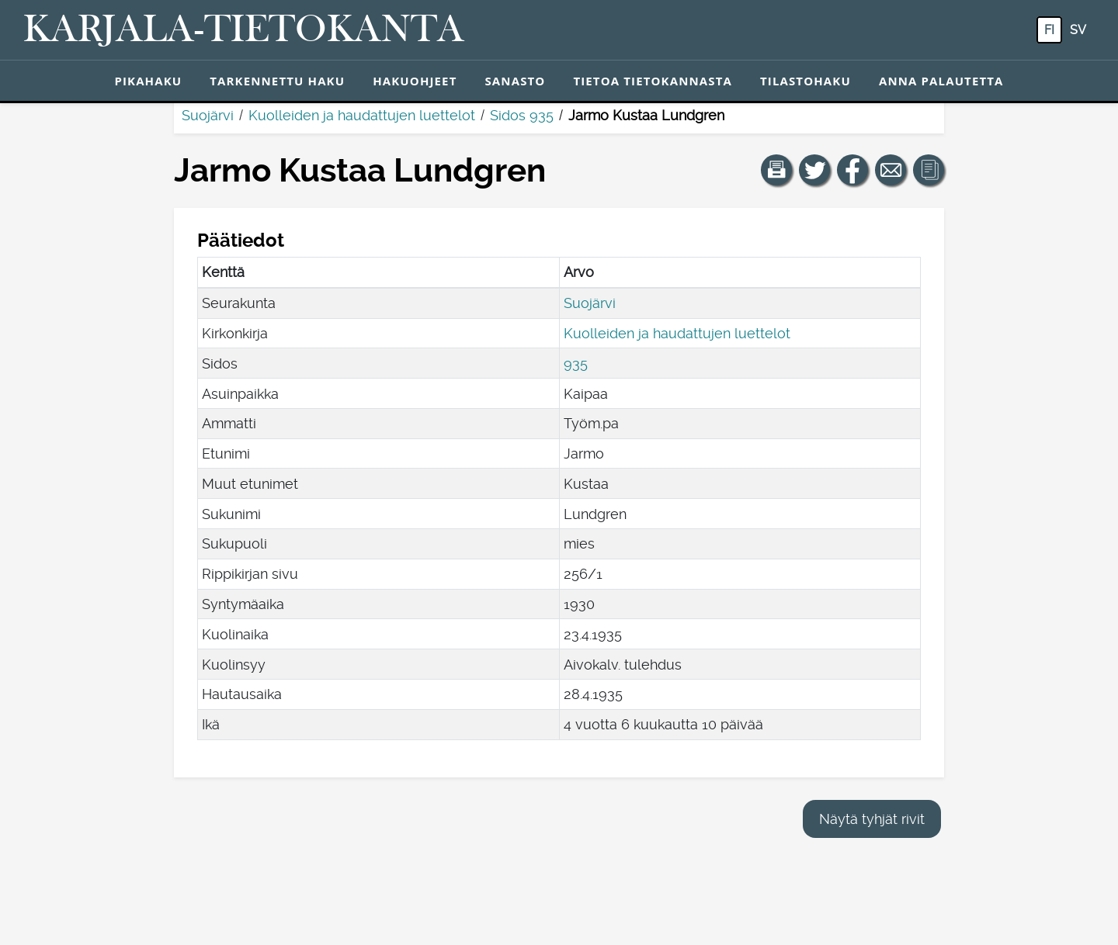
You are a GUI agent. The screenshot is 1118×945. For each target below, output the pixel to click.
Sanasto (514, 80)
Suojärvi (208, 115)
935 (576, 363)
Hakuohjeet (415, 80)
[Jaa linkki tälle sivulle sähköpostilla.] (890, 169)
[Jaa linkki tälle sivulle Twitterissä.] (814, 169)
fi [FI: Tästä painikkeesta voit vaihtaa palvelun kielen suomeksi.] (1049, 29)
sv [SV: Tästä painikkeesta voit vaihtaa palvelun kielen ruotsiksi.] (1078, 29)
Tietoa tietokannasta (652, 80)
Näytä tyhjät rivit (872, 819)
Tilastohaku (805, 80)
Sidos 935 (522, 115)
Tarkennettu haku (277, 80)
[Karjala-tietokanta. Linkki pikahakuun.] (244, 30)
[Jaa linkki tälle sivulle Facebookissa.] (852, 169)
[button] (776, 169)
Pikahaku (148, 80)
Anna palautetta (941, 80)
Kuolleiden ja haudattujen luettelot (361, 115)
